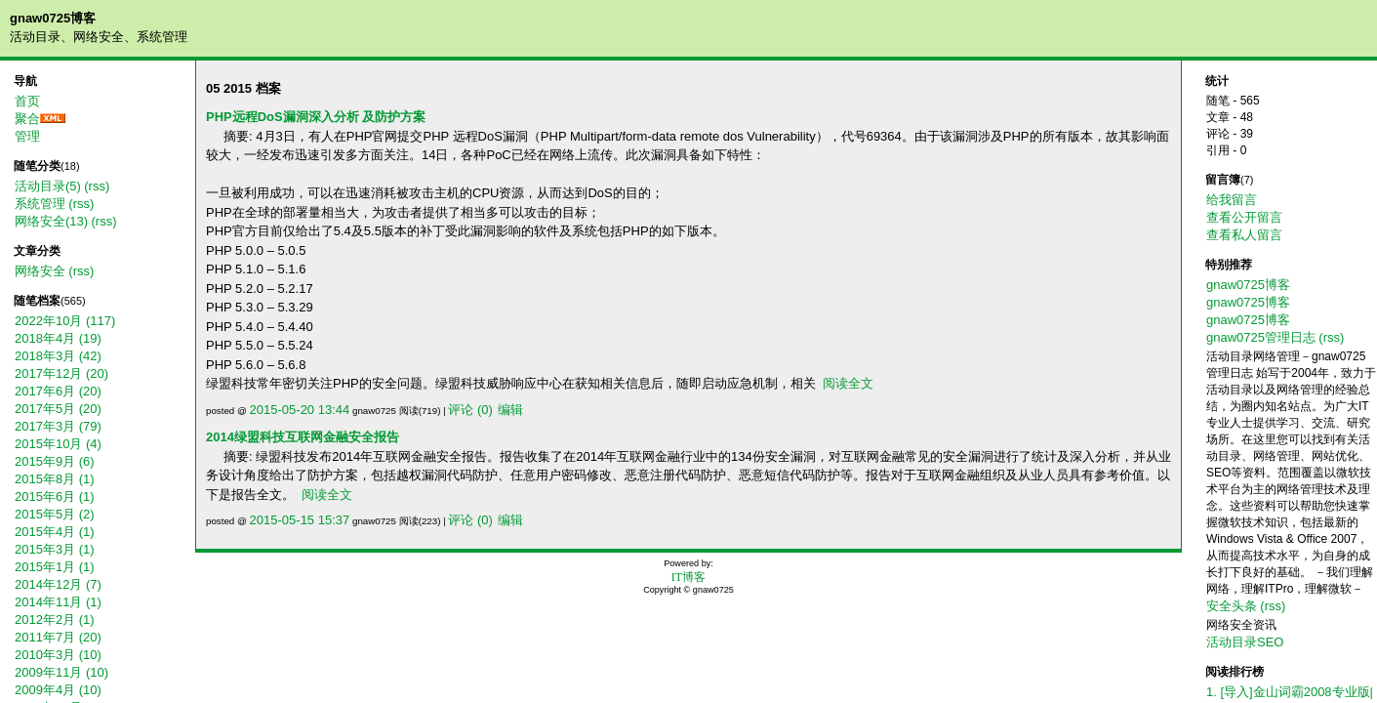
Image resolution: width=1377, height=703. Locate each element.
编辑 (510, 409)
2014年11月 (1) (58, 602)
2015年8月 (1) (55, 479)
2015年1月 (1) (55, 566)
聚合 (27, 118)
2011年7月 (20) (58, 637)
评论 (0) (470, 409)
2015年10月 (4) (58, 443)
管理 (27, 136)
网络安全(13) (51, 221)
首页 (27, 101)
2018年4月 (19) (58, 338)
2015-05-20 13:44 (300, 409)
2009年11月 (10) (61, 672)
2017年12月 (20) (61, 373)
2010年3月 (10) (58, 654)
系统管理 (40, 203)
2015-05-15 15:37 (300, 520)
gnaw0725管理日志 (1261, 337)
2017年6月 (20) (58, 391)
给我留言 (1231, 199)
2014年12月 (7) (58, 584)
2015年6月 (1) (55, 496)
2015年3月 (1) (55, 549)
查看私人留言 (1244, 234)
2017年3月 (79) (58, 426)
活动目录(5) (48, 186)
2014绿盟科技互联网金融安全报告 (302, 437)
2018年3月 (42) (58, 356)
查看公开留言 (1244, 217)
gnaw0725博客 (53, 18)
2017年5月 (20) (58, 408)
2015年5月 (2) (55, 514)
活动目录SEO (1244, 642)
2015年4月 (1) (55, 531)
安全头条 (1231, 606)
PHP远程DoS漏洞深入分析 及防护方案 (315, 116)
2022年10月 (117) (65, 320)
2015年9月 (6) (55, 461)
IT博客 (688, 577)
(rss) (96, 186)
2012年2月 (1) (55, 619)
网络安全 (40, 271)
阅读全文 (848, 383)
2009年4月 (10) (58, 689)
